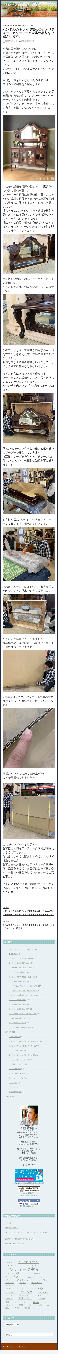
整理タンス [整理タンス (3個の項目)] (9, 1305)
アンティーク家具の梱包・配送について (18, 25)
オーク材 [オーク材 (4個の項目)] (44, 1277)
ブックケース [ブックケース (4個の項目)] (43, 1292)
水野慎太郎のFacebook (29, 1206)
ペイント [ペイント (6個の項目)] (39, 1295)
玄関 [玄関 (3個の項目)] (40, 1305)
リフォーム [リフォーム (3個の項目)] (41, 1298)
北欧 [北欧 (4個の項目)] (16, 1302)
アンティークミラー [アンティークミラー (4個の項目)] (37, 1265)
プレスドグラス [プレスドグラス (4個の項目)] (24, 1295)
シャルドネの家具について (18, 1018)
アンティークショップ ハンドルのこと (19, 949)
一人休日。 (9, 1223)
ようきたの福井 (14, 1037)
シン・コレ (13, 1082)
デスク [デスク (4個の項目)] (7, 1289)
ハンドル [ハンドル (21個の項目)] (36, 1288)
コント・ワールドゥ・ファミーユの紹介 (23, 1013)
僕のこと (8, 1032)
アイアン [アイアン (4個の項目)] (8, 1262)
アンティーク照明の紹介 (17, 1000)
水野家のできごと (15, 1092)
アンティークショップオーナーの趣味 (22, 1055)
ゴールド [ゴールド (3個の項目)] (23, 1283)
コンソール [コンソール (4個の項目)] (9, 1283)
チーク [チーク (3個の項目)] (48, 1285)
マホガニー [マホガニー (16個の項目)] (25, 1298)
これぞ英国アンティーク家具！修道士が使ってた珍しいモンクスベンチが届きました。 (29, 924)
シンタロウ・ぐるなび (17, 1073)
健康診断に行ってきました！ (15, 1243)
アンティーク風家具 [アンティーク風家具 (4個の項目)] (32, 1273)
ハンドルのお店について (17, 1023)
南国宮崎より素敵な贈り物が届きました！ (20, 1239)
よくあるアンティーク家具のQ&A (21, 958)
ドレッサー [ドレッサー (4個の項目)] (20, 1289)
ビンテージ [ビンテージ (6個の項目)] (10, 1292)
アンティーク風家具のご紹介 (19, 1009)
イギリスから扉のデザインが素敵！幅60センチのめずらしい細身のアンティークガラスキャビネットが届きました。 (29, 911)
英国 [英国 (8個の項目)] (16, 1307)
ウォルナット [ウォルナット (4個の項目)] (30, 1277)
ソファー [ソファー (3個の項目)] (23, 1285)
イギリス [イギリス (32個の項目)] (12, 1277)
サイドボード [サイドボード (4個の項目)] (36, 1283)
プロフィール (13, 1087)
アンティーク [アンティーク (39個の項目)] (28, 1262)
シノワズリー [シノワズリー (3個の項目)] (10, 1285)
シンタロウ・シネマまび (21, 1059)
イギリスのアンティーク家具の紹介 (24, 986)
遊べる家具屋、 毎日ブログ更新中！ (29, 1194)
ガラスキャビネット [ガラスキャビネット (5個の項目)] (24, 1280)
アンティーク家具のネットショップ (29, 1183)
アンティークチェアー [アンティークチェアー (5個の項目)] (14, 1265)
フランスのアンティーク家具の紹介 (24, 990)
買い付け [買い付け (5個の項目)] (28, 1308)
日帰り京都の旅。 (11, 1227)
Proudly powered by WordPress (14, 1347)
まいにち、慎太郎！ (19, 972)
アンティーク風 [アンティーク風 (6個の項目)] (12, 1273)
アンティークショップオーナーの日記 (22, 1046)
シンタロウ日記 (17, 1050)
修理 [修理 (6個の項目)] (7, 1302)
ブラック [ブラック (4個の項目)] (8, 1295)
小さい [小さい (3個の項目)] (47, 1302)
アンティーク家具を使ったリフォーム (22, 995)
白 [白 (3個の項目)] (48, 1305)
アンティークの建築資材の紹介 (20, 963)
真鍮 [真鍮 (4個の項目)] (7, 1308)
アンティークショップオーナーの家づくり (24, 1041)
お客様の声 (13, 954)
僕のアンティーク (18, 1064)
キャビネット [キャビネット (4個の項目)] (43, 1280)
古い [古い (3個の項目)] (25, 1302)
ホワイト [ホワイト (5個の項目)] (9, 1298)
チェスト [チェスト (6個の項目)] (36, 1285)
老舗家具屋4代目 (27, 41)
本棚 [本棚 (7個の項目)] (21, 1305)
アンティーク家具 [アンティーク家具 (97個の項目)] (22, 1269)
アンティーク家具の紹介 (17, 981)
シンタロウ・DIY (15, 1069)
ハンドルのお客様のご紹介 (21, 1027)
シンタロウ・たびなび (17, 1078)
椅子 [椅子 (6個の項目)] (31, 1305)
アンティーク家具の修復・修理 (20, 967)
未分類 (7, 1096)
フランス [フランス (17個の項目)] (26, 1292)
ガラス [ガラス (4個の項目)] (7, 1280)
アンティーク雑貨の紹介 (17, 1004)
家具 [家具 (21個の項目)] (36, 1302)
